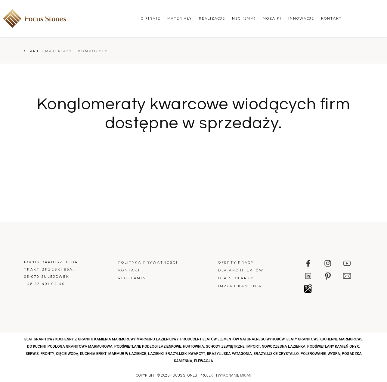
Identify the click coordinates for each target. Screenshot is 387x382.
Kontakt (331, 18)
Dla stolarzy (236, 278)
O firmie (150, 18)
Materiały (179, 18)
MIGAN (245, 375)
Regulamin (132, 278)
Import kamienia (240, 286)
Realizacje (212, 18)
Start (31, 51)
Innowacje (301, 18)
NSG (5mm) (244, 18)
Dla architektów (241, 270)
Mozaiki (272, 18)
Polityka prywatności (148, 262)
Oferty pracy (236, 262)
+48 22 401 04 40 (44, 284)
